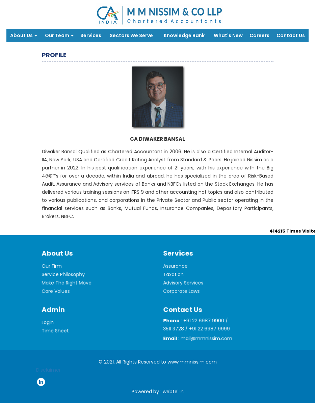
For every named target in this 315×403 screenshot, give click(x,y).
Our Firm (54, 272)
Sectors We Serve (131, 35)
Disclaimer (48, 370)
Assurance (177, 272)
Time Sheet (57, 335)
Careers (259, 35)
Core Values (58, 295)
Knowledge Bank (184, 35)
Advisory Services (185, 287)
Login (50, 327)
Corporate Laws (183, 295)
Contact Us (291, 35)
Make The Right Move (68, 287)
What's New (228, 35)
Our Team (59, 35)
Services (90, 35)
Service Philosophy (65, 279)
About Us (23, 35)
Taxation (176, 279)
